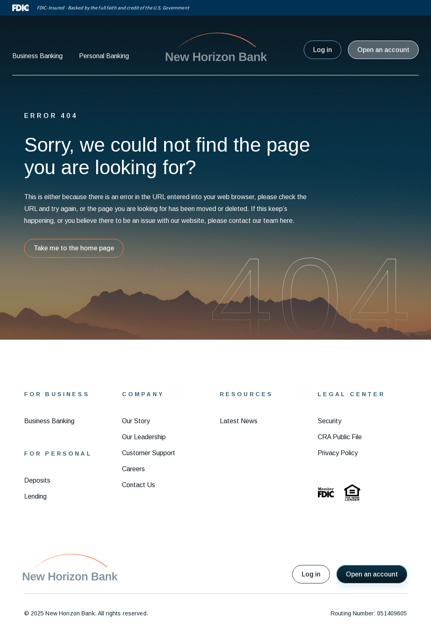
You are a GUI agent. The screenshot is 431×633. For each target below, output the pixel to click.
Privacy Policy (338, 452)
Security (329, 420)
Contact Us (138, 484)
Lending (35, 496)
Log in (322, 50)
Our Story (136, 420)
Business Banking (37, 55)
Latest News (238, 420)
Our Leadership (144, 436)
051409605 (392, 613)
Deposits (37, 480)
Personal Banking (104, 55)
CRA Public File (340, 436)
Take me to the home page (74, 248)
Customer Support (148, 452)
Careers (133, 468)
